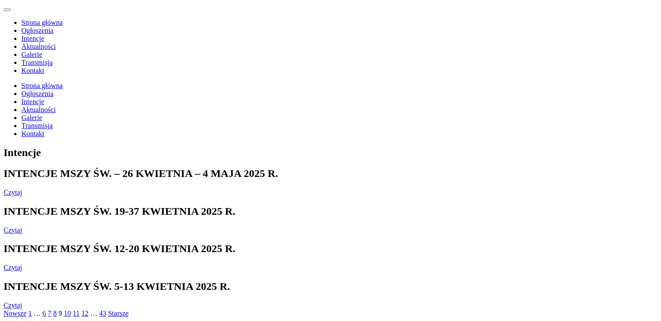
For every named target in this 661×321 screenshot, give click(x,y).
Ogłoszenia (37, 30)
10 (67, 313)
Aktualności (38, 46)
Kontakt (32, 70)
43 (102, 313)
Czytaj (13, 192)
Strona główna (42, 22)
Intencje (32, 38)
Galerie (31, 54)
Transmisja (37, 62)
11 (76, 313)
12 (85, 313)
